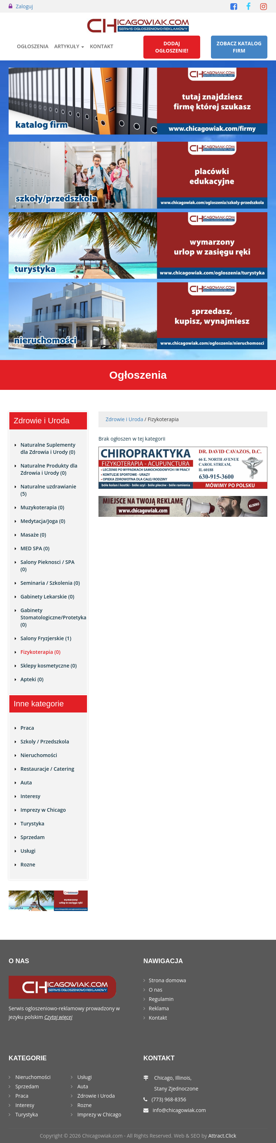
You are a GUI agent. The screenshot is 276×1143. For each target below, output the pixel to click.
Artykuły (69, 46)
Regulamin (161, 999)
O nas (155, 989)
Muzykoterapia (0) (42, 507)
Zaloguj (24, 6)
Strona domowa (167, 980)
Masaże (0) (33, 534)
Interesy (30, 796)
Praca (27, 727)
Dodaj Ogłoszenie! (171, 47)
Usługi (28, 850)
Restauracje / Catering (47, 768)
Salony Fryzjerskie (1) (45, 638)
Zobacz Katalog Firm (239, 47)
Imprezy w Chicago (43, 809)
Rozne (27, 864)
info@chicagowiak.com (179, 1110)
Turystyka (32, 823)
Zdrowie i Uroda (124, 419)
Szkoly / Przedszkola (44, 741)
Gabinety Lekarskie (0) (47, 596)
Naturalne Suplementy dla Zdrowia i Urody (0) (47, 448)
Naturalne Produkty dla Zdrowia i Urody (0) (48, 469)
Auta (26, 782)
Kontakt (101, 46)
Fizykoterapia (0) (40, 651)
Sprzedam (32, 837)
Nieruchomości (38, 755)
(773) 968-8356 (169, 1099)
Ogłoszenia (33, 46)
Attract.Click (222, 1135)
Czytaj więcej (58, 1017)
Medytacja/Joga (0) (42, 521)
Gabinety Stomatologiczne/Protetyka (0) (53, 617)
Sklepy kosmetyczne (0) (48, 665)
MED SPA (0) (35, 548)
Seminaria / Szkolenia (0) (50, 582)
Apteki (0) (31, 679)
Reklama (159, 1008)
